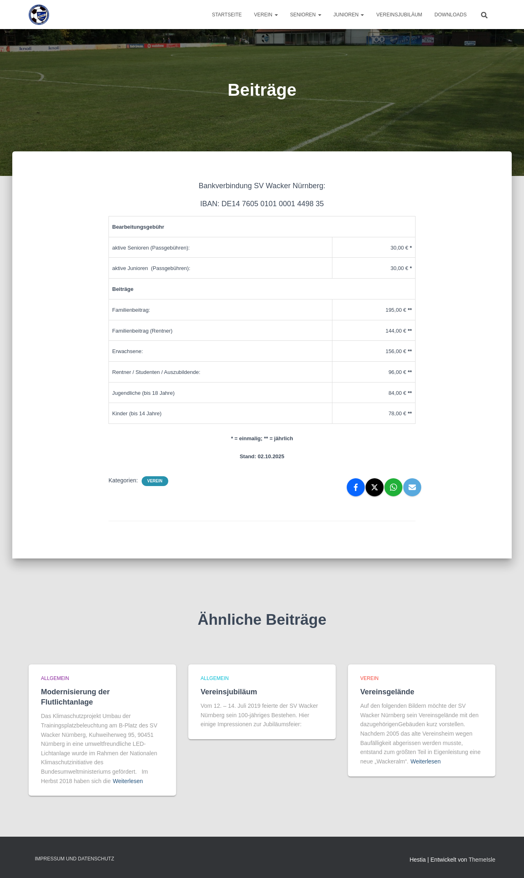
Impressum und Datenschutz (74, 859)
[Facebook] (356, 487)
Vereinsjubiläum (399, 15)
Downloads (450, 15)
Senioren (305, 15)
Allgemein (55, 678)
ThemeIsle (482, 859)
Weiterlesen (128, 781)
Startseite (227, 15)
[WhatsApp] (393, 487)
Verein (266, 15)
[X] (375, 487)
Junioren (349, 15)
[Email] (412, 487)
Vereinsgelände (387, 692)
